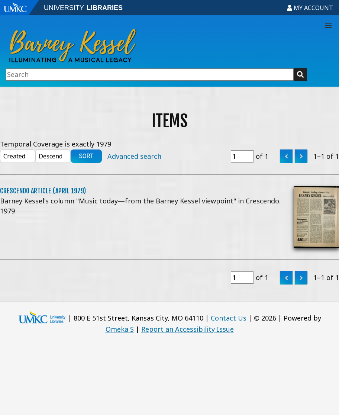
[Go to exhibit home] (125, 41)
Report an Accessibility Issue (187, 329)
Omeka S (120, 329)
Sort (86, 156)
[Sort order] (53, 156)
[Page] (242, 156)
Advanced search (134, 156)
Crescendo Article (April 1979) (43, 191)
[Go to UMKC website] (20, 7)
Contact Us (228, 317)
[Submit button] (300, 74)
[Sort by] (17, 156)
